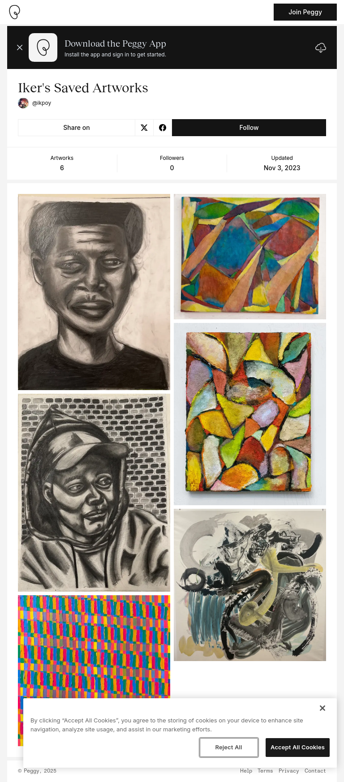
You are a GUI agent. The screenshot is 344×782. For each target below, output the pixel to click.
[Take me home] (14, 12)
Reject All (228, 747)
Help (246, 771)
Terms (265, 771)
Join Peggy (305, 12)
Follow (248, 127)
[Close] (322, 708)
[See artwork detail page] (94, 292)
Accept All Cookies (298, 747)
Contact (315, 771)
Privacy (289, 771)
